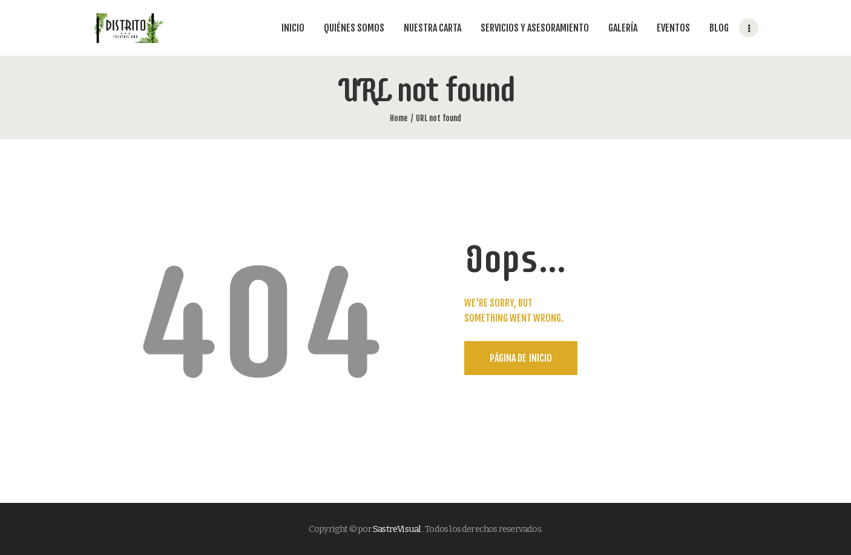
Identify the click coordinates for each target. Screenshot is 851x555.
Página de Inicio (521, 358)
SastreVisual (397, 528)
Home (398, 118)
